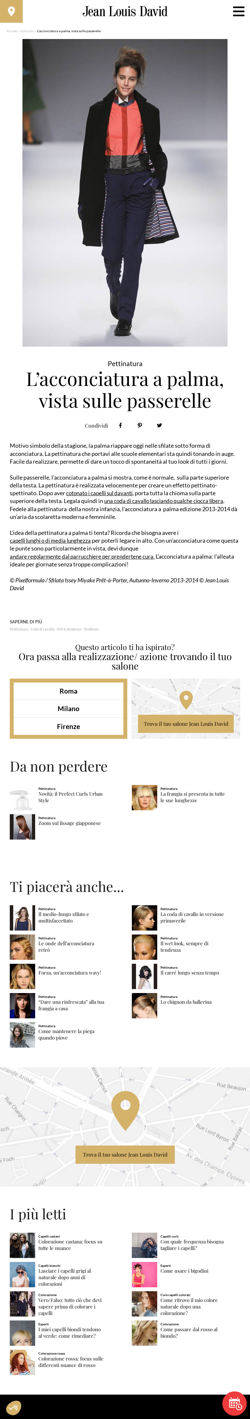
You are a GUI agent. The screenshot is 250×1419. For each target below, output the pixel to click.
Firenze (68, 729)
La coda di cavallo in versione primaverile (192, 920)
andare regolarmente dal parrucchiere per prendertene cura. (85, 559)
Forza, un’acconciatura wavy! (69, 976)
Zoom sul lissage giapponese (69, 826)
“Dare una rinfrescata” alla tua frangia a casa (71, 1008)
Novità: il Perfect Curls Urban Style (70, 800)
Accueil (12, 34)
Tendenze (91, 632)
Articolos (27, 34)
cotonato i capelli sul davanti (102, 496)
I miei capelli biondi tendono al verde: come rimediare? (69, 1336)
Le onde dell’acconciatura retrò (66, 950)
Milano (68, 712)
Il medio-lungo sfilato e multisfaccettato (63, 920)
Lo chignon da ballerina (186, 1005)
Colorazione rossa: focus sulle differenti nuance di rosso (71, 1365)
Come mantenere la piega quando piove (66, 1037)
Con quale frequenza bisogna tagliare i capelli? (192, 1248)
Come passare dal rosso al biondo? (188, 1336)
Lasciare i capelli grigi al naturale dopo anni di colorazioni (64, 1280)
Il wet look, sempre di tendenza (184, 950)
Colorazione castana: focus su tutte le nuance (70, 1248)
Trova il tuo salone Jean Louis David (186, 726)
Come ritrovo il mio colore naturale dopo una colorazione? (189, 1310)
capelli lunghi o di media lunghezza (53, 543)
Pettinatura (19, 632)
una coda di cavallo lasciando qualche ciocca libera (166, 504)
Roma (68, 694)
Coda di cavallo (42, 632)
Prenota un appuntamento (235, 1403)
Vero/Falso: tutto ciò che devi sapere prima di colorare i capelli (70, 1310)
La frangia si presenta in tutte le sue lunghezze (192, 800)
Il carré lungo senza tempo (189, 976)
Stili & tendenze (69, 632)
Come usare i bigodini (184, 1274)
